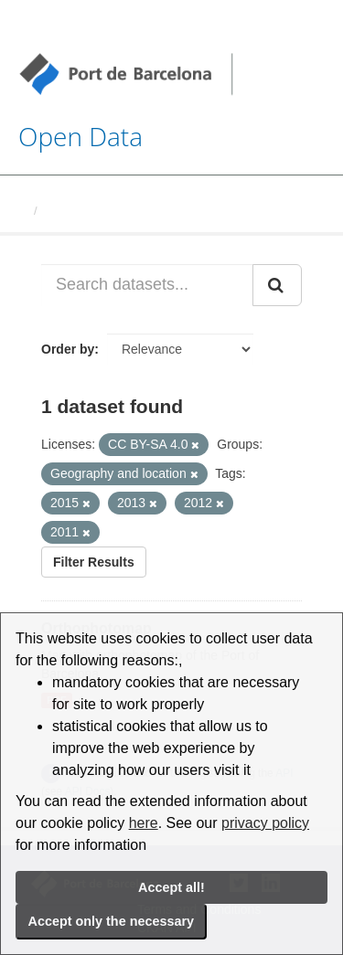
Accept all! (171, 887)
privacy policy (265, 823)
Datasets (69, 211)
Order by (67, 349)
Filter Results (93, 562)
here (143, 823)
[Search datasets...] (147, 285)
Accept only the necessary (111, 921)
